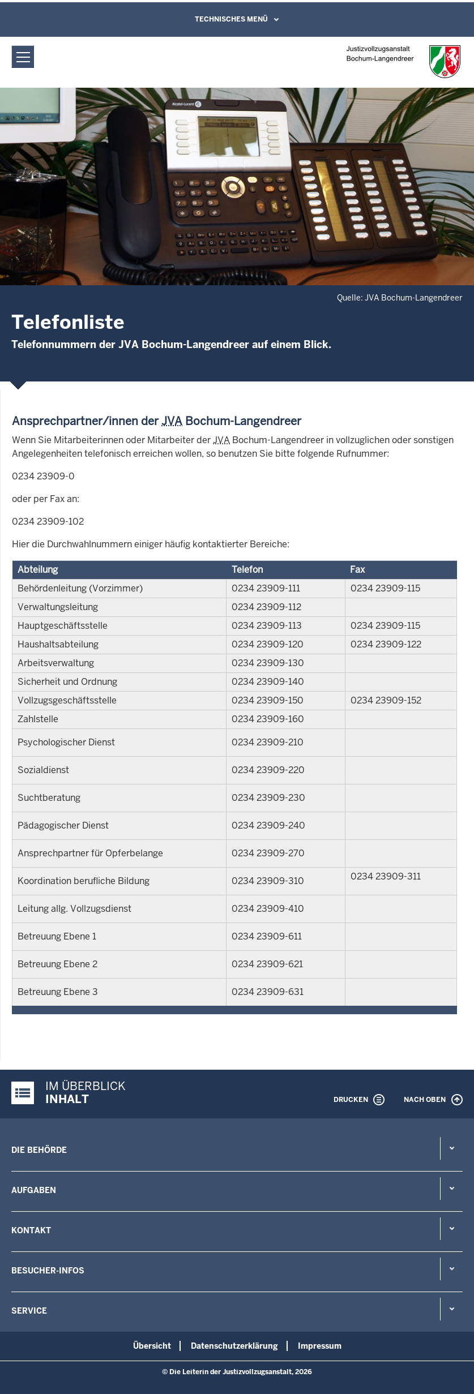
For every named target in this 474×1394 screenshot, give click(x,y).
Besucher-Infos (47, 1271)
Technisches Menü (231, 19)
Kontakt (31, 1230)
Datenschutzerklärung (234, 1346)
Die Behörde (39, 1150)
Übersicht (152, 1346)
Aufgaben (33, 1190)
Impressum (319, 1346)
